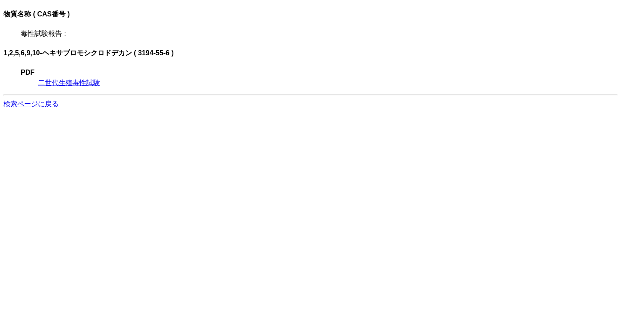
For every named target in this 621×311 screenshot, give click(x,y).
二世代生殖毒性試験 (69, 82)
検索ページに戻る (31, 104)
